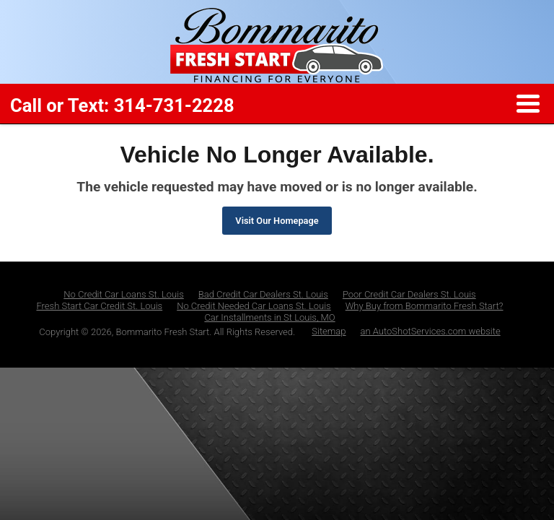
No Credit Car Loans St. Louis (123, 294)
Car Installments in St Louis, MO (269, 317)
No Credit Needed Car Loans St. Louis (254, 305)
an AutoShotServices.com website (431, 331)
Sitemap (329, 331)
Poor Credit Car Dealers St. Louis (409, 294)
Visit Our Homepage (276, 220)
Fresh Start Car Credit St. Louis (99, 305)
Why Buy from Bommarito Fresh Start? (425, 305)
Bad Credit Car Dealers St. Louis (263, 294)
